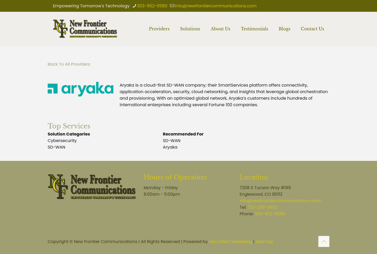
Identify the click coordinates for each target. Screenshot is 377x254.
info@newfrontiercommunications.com (280, 201)
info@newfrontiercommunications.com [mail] (216, 6)
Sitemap (264, 242)
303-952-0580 (270, 214)
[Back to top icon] (323, 241)
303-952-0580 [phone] (152, 6)
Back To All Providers (69, 64)
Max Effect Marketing (230, 242)
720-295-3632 (262, 207)
